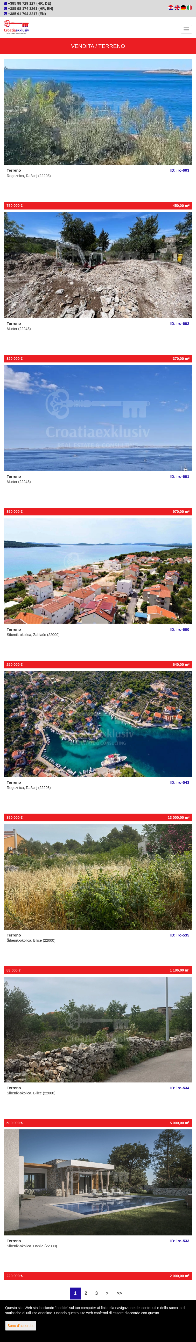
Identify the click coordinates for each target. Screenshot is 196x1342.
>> (119, 1293)
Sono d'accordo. (21, 1326)
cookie (62, 1308)
